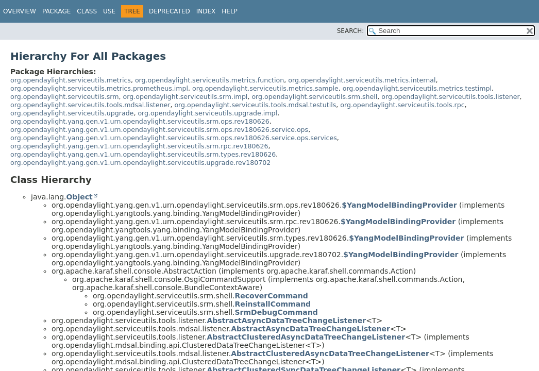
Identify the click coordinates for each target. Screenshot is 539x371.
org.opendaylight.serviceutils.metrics (70, 80)
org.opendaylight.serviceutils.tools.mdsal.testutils (255, 105)
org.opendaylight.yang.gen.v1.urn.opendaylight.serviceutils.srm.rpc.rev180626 (139, 146)
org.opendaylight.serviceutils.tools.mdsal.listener (90, 105)
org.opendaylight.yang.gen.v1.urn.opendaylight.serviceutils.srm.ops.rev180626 (140, 121)
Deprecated (169, 11)
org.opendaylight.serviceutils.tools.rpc (402, 105)
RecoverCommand (271, 296)
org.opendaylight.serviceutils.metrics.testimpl (417, 88)
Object (79, 197)
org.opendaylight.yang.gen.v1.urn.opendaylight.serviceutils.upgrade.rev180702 (140, 162)
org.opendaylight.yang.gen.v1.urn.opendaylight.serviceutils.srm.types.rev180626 (143, 154)
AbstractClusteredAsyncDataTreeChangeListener (306, 337)
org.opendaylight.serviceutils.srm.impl (185, 96)
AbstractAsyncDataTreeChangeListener (286, 320)
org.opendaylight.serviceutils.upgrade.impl (207, 113)
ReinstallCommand (273, 304)
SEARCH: (350, 31)
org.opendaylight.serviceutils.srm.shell (314, 96)
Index (206, 11)
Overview (19, 11)
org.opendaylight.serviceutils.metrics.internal (361, 80)
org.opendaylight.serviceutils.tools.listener (450, 96)
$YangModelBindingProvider (399, 205)
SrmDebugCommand (276, 312)
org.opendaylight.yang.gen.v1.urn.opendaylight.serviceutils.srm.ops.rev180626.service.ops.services (173, 138)
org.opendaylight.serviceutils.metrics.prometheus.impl (99, 88)
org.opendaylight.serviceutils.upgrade (71, 113)
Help (230, 11)
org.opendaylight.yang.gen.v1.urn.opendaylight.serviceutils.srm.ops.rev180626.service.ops (159, 129)
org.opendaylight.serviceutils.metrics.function (209, 80)
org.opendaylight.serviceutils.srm (64, 96)
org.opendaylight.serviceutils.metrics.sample (265, 88)
